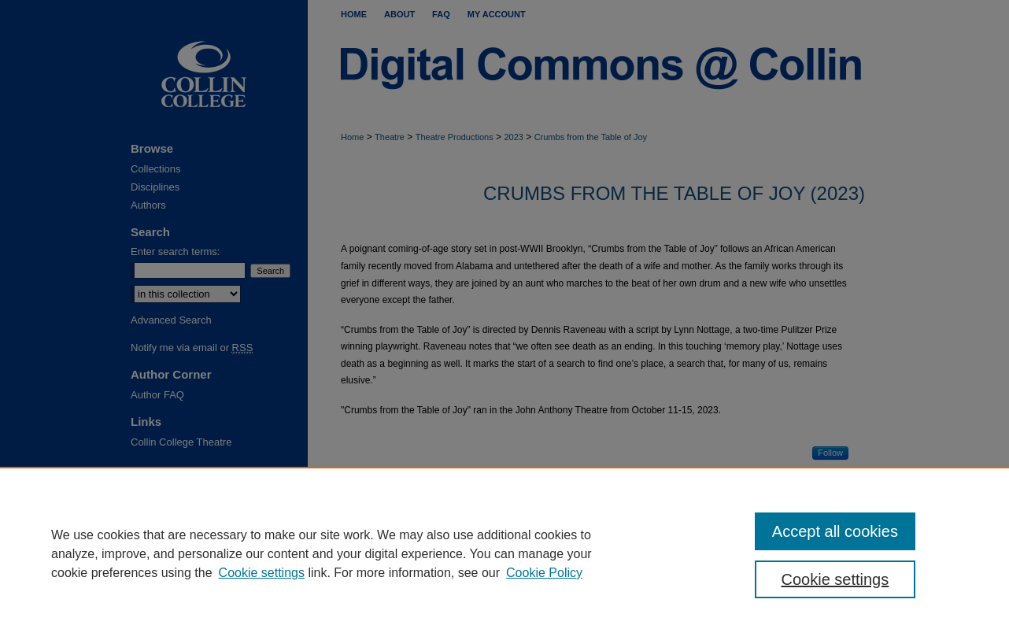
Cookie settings (262, 572)
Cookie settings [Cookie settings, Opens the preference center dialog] (835, 579)
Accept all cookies (835, 531)
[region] (504, 553)
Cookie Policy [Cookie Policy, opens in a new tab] (544, 572)
